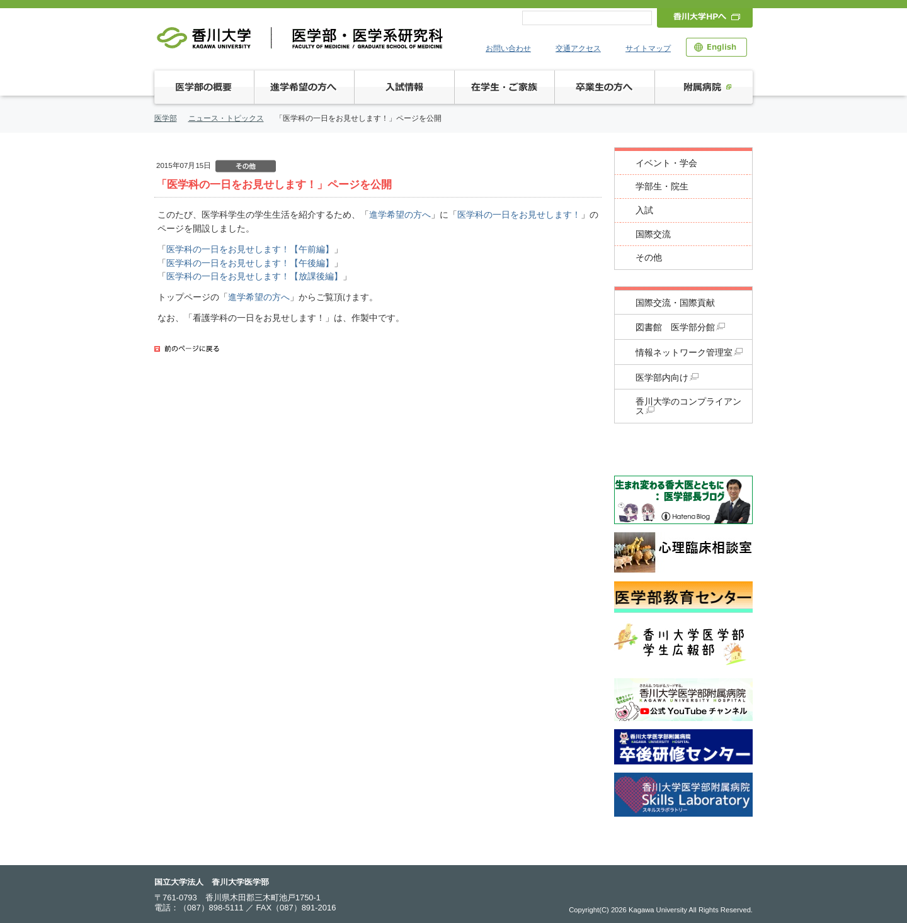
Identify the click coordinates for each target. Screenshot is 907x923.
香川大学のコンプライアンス (688, 406)
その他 (649, 257)
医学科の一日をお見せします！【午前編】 (250, 249)
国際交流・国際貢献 (675, 303)
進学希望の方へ (400, 215)
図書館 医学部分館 (680, 327)
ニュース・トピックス (226, 118)
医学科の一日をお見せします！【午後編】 (250, 263)
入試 (644, 210)
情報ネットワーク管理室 (689, 352)
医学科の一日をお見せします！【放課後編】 (254, 276)
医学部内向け (667, 378)
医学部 (165, 118)
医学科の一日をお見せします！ (519, 215)
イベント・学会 (666, 163)
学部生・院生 (662, 186)
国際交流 (653, 234)
